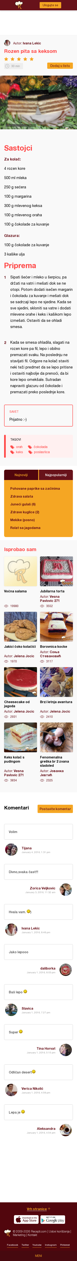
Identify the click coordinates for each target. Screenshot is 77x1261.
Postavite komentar (55, 809)
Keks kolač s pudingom (20, 752)
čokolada (40, 447)
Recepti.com (7, 1233)
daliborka (47, 968)
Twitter (25, 1244)
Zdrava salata (21, 496)
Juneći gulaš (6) (23, 504)
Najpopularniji (56, 475)
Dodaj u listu (60, 66)
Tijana (27, 848)
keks (19, 452)
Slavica (27, 1008)
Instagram (51, 1244)
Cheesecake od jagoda (20, 693)
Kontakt (32, 1235)
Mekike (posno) (22, 520)
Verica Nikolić (32, 1088)
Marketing (19, 1235)
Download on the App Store (26, 1219)
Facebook (12, 1244)
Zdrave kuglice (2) (24, 512)
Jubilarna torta (56, 582)
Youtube (36, 1244)
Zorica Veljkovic (42, 888)
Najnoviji (21, 475)
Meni (38, 1255)
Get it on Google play (52, 1219)
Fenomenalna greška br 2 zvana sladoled (56, 752)
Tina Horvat (46, 1048)
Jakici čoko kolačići (20, 637)
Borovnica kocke (56, 637)
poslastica (42, 452)
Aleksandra (46, 1128)
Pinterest (65, 1244)
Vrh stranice (37, 1209)
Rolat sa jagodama (25, 528)
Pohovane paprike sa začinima (35, 488)
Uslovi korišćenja (59, 1231)
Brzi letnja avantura (56, 693)
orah (19, 447)
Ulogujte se (50, 5)
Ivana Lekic (32, 43)
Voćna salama (20, 582)
